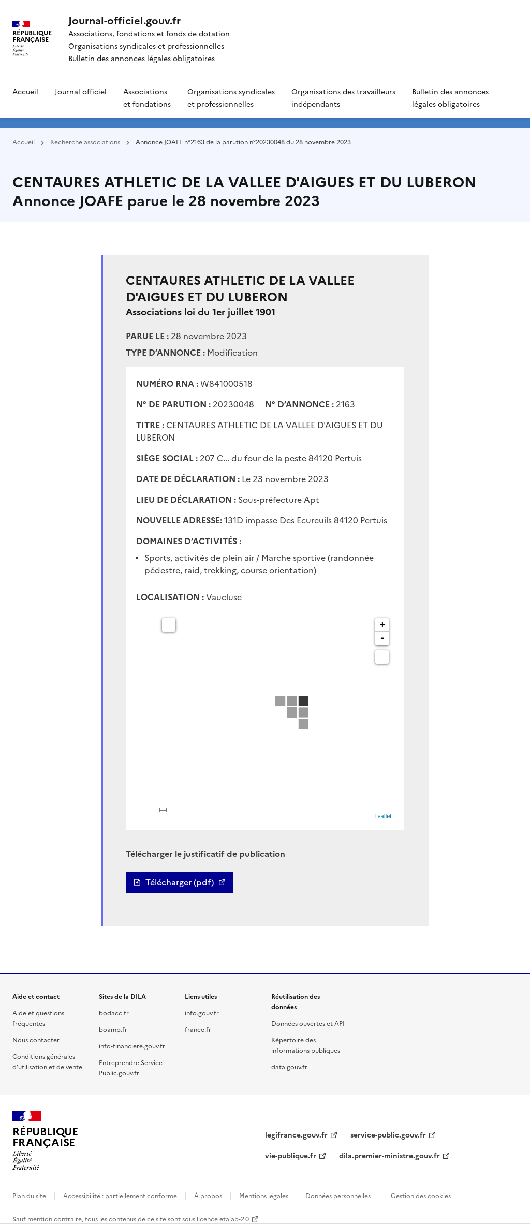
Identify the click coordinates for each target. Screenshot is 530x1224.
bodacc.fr (114, 1012)
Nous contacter (36, 1039)
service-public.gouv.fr (388, 1134)
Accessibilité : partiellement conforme (120, 1195)
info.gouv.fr (202, 1012)
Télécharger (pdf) (179, 882)
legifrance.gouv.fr (296, 1134)
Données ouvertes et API (308, 1022)
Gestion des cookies (421, 1195)
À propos (208, 1195)
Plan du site (29, 1195)
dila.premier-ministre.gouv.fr (389, 1155)
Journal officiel (81, 91)
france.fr (198, 1029)
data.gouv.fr (289, 1066)
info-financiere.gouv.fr (132, 1045)
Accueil (25, 91)
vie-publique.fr (290, 1155)
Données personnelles (338, 1195)
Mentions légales (263, 1195)
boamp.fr (113, 1029)
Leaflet (382, 816)
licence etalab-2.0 (223, 1218)
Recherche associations (85, 141)
